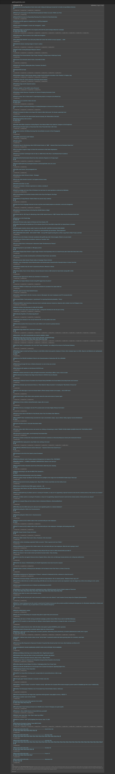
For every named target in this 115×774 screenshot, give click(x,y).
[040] (15, 585)
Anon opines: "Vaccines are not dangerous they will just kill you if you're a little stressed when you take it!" (44, 550)
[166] (15, 17)
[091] (15, 345)
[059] (15, 496)
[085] (15, 374)
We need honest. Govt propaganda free (27, 169)
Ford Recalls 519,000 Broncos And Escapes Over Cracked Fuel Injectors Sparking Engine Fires (41, 666)
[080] (15, 402)
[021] (15, 664)
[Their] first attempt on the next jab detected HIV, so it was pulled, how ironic (36, 319)
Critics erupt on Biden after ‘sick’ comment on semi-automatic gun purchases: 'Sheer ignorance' (41, 230)
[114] (15, 243)
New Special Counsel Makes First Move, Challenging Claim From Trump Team (36, 664)
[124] (15, 210)
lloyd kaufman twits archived (24, 118)
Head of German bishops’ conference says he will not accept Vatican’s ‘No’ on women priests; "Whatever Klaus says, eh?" (48, 578)
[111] (15, 255)
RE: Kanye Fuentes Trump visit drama (26, 532)
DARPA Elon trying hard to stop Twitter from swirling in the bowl (33, 442)
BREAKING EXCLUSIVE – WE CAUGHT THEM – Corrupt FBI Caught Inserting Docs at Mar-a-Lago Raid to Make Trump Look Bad (49, 232)
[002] (15, 753)
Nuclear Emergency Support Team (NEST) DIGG (29, 723)
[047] (15, 552)
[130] (15, 183)
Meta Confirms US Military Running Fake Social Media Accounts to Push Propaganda (38, 131)
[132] (15, 175)
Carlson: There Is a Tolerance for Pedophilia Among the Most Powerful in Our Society (38, 660)
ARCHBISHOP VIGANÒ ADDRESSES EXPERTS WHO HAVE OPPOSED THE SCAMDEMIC (39, 647)
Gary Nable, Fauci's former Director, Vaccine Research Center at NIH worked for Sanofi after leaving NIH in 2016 (45, 271)
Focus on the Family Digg (23, 218)
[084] (15, 380)
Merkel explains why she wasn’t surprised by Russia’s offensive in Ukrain (35, 266)
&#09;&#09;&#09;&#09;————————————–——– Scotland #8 (34, 747)
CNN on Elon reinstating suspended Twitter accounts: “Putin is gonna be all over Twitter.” (39, 542)
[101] (15, 299)
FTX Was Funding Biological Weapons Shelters (29, 49)
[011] (15, 706)
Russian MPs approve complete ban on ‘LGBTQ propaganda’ (32, 21)
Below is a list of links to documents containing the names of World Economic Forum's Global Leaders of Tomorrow (46, 589)
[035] (15, 610)
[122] (15, 218)
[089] (15, 358)
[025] (15, 653)
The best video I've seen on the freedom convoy (29, 593)
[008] (15, 719)
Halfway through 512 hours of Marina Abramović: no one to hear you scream (36, 364)
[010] (15, 711)
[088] (15, 364)
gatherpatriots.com (18, 2)
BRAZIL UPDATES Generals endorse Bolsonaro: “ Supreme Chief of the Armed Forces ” (39, 447)
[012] (15, 701)
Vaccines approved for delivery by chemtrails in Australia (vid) (32, 276)
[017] (15, 678)
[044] (15, 568)
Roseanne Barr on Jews (23, 183)
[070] (15, 453)
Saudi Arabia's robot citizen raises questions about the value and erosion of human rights (39, 396)
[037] (15, 597)
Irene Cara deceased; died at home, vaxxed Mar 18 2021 (31, 59)
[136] (15, 153)
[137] (15, 149)
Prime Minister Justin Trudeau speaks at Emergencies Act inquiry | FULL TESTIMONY (38, 459)
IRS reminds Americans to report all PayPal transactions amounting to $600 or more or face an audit (42, 372)
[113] (15, 247)
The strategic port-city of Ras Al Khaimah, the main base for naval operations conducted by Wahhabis (42, 190)
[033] (15, 618)
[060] (15, 492)
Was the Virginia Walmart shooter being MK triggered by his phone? (34, 280)
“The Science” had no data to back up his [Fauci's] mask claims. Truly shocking (37, 552)
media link (16, 10)
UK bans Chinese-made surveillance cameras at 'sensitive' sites (33, 239)
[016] (15, 684)
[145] (15, 116)
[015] (15, 688)
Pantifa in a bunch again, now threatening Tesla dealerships (32, 433)
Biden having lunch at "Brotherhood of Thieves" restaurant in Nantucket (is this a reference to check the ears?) (45, 574)
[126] (15, 198)
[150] (15, 92)
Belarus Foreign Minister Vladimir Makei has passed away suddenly (34, 198)
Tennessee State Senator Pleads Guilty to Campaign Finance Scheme (34, 260)
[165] (15, 21)
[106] (15, 276)
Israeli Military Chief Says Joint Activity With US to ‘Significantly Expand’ (35, 653)
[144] (15, 118)
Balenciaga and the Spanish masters (26, 83)
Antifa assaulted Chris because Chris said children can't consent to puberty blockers (38, 323)
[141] (15, 131)
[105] (15, 280)
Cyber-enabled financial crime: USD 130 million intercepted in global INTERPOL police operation (41, 627)
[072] (15, 442)
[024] (15, 655)
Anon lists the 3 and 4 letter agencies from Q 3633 (29, 701)
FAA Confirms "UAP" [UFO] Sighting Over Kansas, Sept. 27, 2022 (33, 719)
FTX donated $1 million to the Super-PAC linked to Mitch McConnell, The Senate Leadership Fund (41, 112)
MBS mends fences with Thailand (25, 136)
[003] (15, 747)
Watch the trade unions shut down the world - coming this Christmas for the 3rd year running (40, 309)
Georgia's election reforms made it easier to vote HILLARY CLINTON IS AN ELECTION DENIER (41, 228)
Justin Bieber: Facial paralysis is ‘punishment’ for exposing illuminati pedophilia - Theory (39, 299)
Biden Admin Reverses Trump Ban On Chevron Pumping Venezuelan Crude (36, 92)
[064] (15, 477)
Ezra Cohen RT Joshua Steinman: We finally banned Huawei (32, 79)
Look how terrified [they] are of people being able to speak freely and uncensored (37, 614)
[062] (15, 486)
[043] (15, 574)
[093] (15, 335)
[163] (15, 29)
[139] (15, 141)
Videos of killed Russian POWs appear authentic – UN (30, 486)
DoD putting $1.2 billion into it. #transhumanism (29, 514)
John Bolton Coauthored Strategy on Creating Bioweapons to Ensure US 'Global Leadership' (40, 106)
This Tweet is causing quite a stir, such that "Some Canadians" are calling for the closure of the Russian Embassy (46, 345)
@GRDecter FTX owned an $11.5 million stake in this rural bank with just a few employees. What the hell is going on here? (48, 546)
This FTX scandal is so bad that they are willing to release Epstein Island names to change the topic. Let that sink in (46, 621)
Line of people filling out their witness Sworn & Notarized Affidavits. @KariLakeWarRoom (39, 501)
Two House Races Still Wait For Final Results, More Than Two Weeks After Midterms (38, 413)
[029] (15, 631)
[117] (15, 232)
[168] (15, 7)
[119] (15, 228)
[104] (15, 286)
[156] (15, 65)
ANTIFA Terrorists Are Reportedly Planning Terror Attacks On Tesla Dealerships (37, 17)
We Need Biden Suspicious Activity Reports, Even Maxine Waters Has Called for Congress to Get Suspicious (44, 124)
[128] (15, 190)
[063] (15, 481)
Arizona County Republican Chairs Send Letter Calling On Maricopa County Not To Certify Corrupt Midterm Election (46, 7)
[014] (15, 694)
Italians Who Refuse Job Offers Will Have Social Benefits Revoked (33, 488)
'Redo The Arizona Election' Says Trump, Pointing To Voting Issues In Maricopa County (39, 55)
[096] (15, 319)
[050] (15, 542)
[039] (15, 589)
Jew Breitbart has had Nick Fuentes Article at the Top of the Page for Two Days (37, 194)
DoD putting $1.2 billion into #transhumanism (28, 509)
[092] (15, 337)
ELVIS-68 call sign (21, 69)
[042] (15, 578)
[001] (15, 759)
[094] (15, 329)
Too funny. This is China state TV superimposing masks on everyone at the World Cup (38, 96)
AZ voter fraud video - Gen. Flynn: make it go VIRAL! (30, 715)
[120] (15, 224)
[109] (15, 262)
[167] (15, 12)
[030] (15, 629)
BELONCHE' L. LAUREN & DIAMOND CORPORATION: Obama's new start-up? (36, 461)
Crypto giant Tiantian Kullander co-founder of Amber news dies (33, 678)
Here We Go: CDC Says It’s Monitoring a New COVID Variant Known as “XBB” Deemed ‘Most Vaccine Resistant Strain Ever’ (48, 214)
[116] (15, 237)
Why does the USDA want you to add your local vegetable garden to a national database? (39, 506)
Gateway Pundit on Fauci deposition (26, 668)
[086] (15, 372)
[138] (15, 145)
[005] (15, 734)
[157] (15, 59)
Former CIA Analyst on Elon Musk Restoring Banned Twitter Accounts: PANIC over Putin (39, 12)
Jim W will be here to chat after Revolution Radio (29, 423)
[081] (15, 396)
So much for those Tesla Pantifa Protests (27, 290)
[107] (15, 271)
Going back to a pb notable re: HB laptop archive (29, 247)
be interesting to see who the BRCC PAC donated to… (30, 471)
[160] (15, 43)
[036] (15, 603)
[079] (15, 407)
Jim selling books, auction (23, 610)
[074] (15, 433)
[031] (15, 627)
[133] (15, 169)
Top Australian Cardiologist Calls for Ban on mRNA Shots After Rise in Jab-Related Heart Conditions (42, 153)
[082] (15, 390)
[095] (15, 323)
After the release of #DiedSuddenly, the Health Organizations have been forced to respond (39, 562)
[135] (15, 158)
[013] (15, 696)
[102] (15, 295)
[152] (15, 83)
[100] (15, 303)
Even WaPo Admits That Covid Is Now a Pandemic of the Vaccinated (34, 537)
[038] (15, 593)
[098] (15, 309)
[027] (15, 643)
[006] (15, 729)
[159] (15, 49)
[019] (15, 668)
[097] (15, 313)
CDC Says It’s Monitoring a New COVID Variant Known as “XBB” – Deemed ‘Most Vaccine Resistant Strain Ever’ (45, 145)
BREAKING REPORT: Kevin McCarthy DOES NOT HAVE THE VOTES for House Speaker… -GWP (41, 39)
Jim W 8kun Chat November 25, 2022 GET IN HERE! (30, 307)
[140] (15, 136)
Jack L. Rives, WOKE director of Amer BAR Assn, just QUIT (32, 711)
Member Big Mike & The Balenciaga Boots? (28, 313)
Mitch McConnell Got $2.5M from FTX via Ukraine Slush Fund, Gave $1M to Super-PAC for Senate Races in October (46, 224)
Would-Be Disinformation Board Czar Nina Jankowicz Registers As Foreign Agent (37, 158)
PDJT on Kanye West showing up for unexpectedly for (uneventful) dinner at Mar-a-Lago (39, 673)
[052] (15, 532)
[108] (15, 266)
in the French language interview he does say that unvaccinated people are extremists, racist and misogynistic (45, 204)
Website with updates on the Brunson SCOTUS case (30, 368)
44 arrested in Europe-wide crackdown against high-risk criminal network (35, 629)
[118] (15, 230)
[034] (15, 614)
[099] (15, 307)
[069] (15, 459)
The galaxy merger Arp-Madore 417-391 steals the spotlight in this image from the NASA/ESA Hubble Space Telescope (47, 477)
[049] (15, 546)
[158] (15, 55)
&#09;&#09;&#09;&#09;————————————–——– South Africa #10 (35, 729)
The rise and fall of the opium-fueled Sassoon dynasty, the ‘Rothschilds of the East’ (38, 116)
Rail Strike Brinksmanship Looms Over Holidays (29, 475)
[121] (15, 222)
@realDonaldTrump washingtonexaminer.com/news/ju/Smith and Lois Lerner (36, 163)
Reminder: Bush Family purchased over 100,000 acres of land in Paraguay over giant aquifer (40, 706)
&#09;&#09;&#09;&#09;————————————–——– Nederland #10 (34, 759)
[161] (15, 39)
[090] (15, 351)
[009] (15, 715)
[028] (15, 637)
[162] (15, 35)
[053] (15, 526)
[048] (15, 550)
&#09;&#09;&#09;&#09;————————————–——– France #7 (33, 753)
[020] (15, 666)
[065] (15, 475)
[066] (15, 471)
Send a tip (14, 771)
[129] (15, 186)
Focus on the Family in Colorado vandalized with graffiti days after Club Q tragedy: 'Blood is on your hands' (44, 237)
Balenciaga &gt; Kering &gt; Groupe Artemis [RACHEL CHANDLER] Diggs (35, 337)
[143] (15, 124)
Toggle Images (100, 5)
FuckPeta (19, 141)
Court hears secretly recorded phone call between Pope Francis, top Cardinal (36, 255)
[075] (15, 429)
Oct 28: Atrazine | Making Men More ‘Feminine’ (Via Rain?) (31, 65)
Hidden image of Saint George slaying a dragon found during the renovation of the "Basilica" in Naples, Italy (44, 75)
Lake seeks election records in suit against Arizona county (32, 179)
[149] (15, 96)
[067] (15, 465)
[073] (15, 437)
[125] (15, 204)
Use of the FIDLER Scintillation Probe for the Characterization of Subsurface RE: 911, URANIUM (41, 358)
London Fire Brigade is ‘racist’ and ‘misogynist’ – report (31, 25)
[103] (15, 290)
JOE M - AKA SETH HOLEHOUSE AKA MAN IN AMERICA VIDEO (33, 335)
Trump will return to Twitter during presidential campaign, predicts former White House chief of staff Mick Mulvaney (46, 618)
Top (13, 765)
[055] (15, 514)
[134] (15, 163)
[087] (15, 368)
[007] (15, 723)
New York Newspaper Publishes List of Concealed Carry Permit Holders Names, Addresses (40, 688)
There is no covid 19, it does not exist (26, 100)
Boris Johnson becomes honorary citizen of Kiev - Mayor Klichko (33, 657)
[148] (15, 100)
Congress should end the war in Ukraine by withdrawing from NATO (34, 585)
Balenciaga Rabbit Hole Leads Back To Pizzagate (29, 329)
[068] (15, 461)
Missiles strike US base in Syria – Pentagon (28, 175)
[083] (15, 384)
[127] (15, 194)
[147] (15, 106)
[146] (15, 112)
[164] (15, 25)
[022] (15, 660)
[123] (15, 214)
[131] (15, 179)
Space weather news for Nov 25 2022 (26, 696)
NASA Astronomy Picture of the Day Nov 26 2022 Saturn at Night (33, 210)
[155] (15, 69)
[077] (15, 417)
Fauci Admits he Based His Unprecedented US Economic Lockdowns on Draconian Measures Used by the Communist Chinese (49, 437)
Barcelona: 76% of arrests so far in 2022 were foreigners (31, 35)
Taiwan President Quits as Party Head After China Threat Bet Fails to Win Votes (37, 126)
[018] (15, 673)
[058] (15, 501)
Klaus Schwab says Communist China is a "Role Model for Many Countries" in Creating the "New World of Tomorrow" (47, 384)
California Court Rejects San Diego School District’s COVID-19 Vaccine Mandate (37, 374)
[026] (15, 647)
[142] (15, 126)
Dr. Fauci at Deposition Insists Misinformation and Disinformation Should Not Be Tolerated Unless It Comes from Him (46, 262)
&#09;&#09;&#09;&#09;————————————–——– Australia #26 (34, 740)
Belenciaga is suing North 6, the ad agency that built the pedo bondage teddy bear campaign (40, 29)
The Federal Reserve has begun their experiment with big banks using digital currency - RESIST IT (42, 694)
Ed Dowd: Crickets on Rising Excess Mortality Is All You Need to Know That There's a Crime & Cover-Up (43, 568)
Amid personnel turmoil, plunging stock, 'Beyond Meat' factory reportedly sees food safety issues (41, 481)
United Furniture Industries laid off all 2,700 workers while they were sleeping (36, 465)
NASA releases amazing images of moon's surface (29, 43)
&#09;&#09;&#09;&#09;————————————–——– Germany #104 (34, 734)
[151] (15, 88)
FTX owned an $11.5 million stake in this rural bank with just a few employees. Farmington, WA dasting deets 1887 (46, 526)
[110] (15, 260)
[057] (15, 506)
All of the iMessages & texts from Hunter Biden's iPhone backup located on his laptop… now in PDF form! (43, 390)
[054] (15, 520)
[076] (15, 423)
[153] (15, 79)
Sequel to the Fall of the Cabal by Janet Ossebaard (30, 453)
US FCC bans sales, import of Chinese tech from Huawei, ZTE (32, 222)
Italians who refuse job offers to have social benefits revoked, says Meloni (35, 655)
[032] (15, 621)
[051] (15, 537)
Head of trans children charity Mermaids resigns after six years (33, 402)
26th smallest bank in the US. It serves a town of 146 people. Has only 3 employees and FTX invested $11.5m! (44, 295)
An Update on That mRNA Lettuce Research (28, 88)
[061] (15, 488)
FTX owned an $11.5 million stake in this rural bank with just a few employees (36, 520)
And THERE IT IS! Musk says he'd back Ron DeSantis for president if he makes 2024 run (39, 286)
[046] (15, 557)
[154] (15, 75)
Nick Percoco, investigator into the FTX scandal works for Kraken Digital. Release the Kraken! (40, 407)
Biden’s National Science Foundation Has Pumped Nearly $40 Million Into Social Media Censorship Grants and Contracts (47, 380)
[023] (15, 657)
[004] (15, 740)
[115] (15, 239)
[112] (15, 251)
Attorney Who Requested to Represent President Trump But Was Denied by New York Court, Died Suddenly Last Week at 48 (48, 643)
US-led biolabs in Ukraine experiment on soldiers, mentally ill (32, 186)
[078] (15, 413)
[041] (15, 581)
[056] (15, 509)
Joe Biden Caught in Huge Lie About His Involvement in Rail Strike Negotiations (37, 149)
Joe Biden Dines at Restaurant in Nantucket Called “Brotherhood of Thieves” (36, 243)
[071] (15, 447)
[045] (15, 562)
